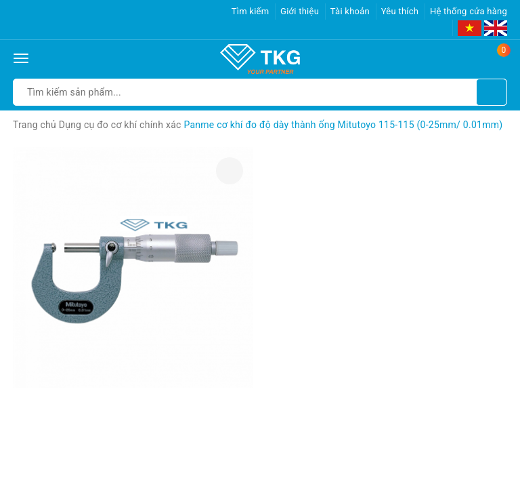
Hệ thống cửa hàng (468, 11)
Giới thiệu (299, 11)
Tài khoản (350, 11)
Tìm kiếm (250, 11)
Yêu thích (400, 11)
